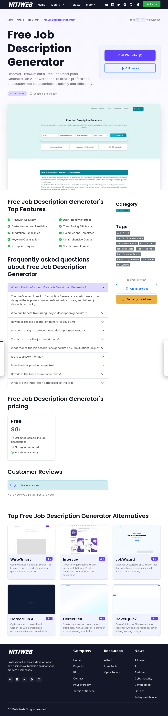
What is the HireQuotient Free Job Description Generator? (48, 287)
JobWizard (125, 559)
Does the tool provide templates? (33, 365)
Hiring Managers (125, 249)
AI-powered (123, 233)
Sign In (152, 4)
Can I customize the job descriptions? (35, 339)
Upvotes (130, 68)
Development (143, 684)
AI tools (20, 19)
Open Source (112, 672)
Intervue (70, 559)
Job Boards (148, 259)
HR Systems (123, 265)
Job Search (33, 19)
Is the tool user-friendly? (27, 357)
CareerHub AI (22, 619)
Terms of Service (84, 691)
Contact (78, 678)
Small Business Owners (128, 254)
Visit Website (130, 55)
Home (41, 4)
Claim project (137, 288)
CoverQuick (126, 619)
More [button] (89, 4)
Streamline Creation (126, 243)
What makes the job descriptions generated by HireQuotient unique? (55, 348)
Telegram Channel (146, 697)
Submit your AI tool (137, 299)
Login (13, 485)
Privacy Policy (82, 684)
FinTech (139, 691)
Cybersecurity (143, 678)
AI (136, 666)
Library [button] (56, 4)
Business (140, 672)
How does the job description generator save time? (44, 322)
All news (140, 660)
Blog (76, 672)
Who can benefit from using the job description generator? (49, 313)
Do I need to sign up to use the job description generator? (48, 330)
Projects (75, 4)
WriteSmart (20, 559)
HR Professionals (145, 249)
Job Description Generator (130, 238)
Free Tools (110, 666)
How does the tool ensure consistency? (36, 374)
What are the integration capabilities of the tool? (42, 383)
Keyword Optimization (128, 259)
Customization (147, 243)
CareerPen (72, 619)
